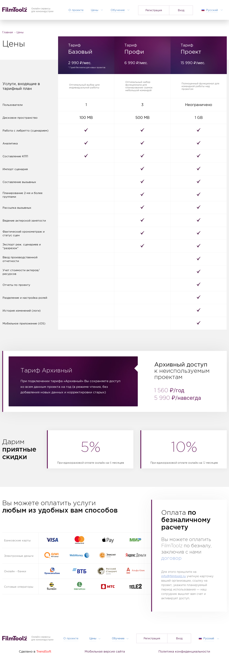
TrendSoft (43, 651)
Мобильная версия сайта (105, 651)
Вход (181, 10)
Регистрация (153, 10)
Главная (8, 32)
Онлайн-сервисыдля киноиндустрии (42, 638)
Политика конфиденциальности (184, 651)
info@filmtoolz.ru (173, 576)
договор (171, 558)
